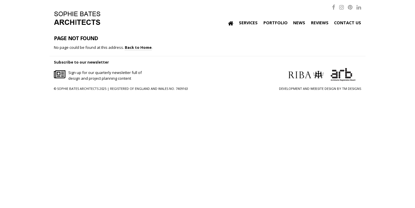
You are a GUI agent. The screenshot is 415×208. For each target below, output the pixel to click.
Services (248, 22)
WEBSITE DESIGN (323, 88)
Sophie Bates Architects (77, 18)
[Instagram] (341, 7)
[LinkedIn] (358, 7)
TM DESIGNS (351, 88)
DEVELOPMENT (290, 88)
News (299, 22)
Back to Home (138, 47)
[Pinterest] (350, 7)
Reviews (320, 22)
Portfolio (275, 22)
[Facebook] (333, 7)
